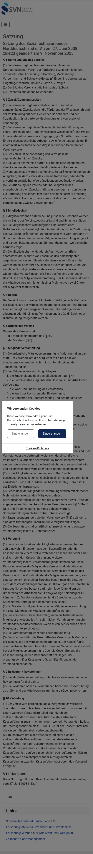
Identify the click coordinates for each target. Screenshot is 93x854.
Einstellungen (20, 433)
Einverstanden (52, 433)
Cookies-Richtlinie (37, 448)
